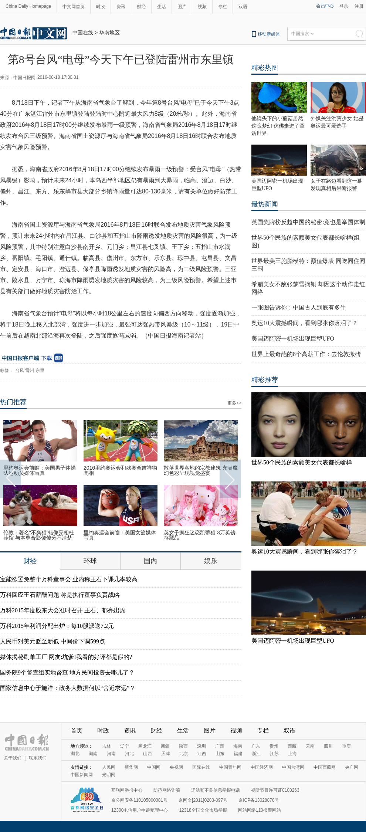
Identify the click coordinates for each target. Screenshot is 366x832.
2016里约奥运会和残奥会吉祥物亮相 (120, 470)
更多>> (234, 403)
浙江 (256, 753)
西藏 (292, 746)
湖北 (75, 753)
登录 (343, 6)
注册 (359, 6)
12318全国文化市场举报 (203, 810)
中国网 (153, 767)
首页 (76, 730)
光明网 (108, 774)
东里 (39, 370)
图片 (181, 6)
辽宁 (124, 746)
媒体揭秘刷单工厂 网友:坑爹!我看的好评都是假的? (66, 657)
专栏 (222, 6)
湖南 (93, 753)
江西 (201, 753)
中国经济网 (262, 767)
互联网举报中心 (126, 790)
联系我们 (38, 758)
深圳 (201, 746)
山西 (147, 753)
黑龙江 (145, 746)
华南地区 (109, 32)
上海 (292, 753)
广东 (255, 746)
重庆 (346, 746)
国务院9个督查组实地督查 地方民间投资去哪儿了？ (67, 672)
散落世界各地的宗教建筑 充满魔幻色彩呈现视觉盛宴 (201, 470)
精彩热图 (264, 67)
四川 (328, 746)
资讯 (120, 6)
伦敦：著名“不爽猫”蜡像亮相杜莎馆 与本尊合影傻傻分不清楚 (38, 535)
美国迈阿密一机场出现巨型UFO (292, 338)
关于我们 (12, 758)
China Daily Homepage (28, 6)
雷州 (29, 370)
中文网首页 (73, 6)
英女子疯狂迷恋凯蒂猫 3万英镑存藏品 (199, 535)
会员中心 (325, 6)
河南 (111, 753)
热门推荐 (13, 402)
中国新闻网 (82, 774)
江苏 (274, 753)
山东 (220, 753)
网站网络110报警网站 (259, 810)
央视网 (176, 767)
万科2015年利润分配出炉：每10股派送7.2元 (57, 626)
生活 (161, 6)
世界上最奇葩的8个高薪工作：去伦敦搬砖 (306, 354)
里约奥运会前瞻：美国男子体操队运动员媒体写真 (39, 470)
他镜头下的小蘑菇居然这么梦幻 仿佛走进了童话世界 (278, 126)
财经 (141, 6)
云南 (310, 746)
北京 (183, 753)
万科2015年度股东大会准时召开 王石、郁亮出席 (63, 610)
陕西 (183, 746)
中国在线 (82, 32)
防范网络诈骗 (166, 790)
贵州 (274, 746)
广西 (219, 746)
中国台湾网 (293, 767)
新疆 (165, 746)
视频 (202, 6)
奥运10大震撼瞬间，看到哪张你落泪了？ (304, 323)
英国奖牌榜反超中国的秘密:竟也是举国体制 (308, 222)
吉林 (106, 746)
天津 (165, 753)
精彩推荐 (264, 379)
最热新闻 (264, 204)
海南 (237, 746)
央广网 (351, 767)
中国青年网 (230, 767)
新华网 (131, 767)
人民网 (108, 767)
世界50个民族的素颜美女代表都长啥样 (301, 462)
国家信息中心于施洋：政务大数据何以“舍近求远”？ (67, 688)
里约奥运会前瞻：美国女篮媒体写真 (120, 535)
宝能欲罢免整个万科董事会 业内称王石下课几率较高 (69, 579)
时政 (100, 6)
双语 (242, 6)
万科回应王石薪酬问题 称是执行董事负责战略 (60, 595)
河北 (129, 753)
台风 (19, 370)
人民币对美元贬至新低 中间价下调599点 (52, 641)
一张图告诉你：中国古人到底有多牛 (298, 307)
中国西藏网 (325, 767)
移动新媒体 (269, 34)
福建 (238, 753)
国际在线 (201, 767)
